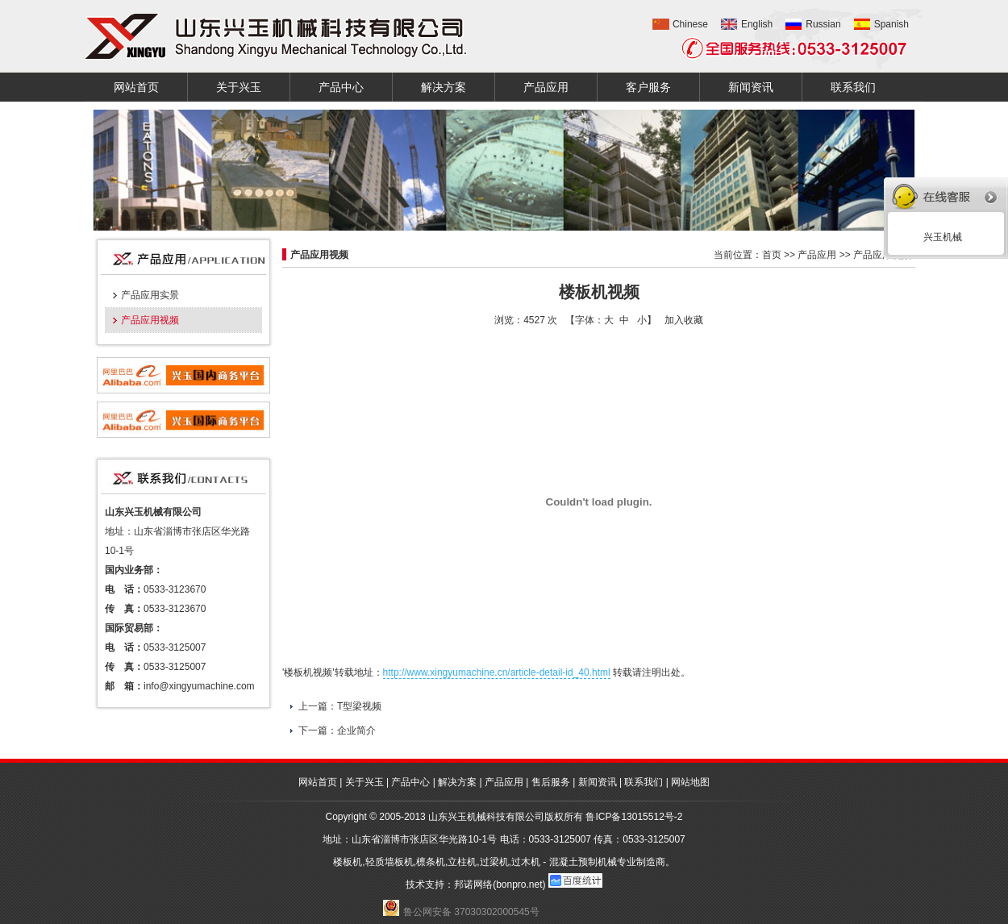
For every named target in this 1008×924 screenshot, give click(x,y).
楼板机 (347, 862)
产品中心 (341, 87)
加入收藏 (683, 320)
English (757, 24)
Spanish (891, 24)
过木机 (525, 862)
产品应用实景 (150, 295)
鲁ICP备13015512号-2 (633, 816)
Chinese (690, 24)
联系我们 (853, 87)
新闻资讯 (750, 87)
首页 (771, 254)
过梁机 (494, 862)
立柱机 (462, 862)
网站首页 (136, 87)
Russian (823, 24)
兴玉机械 (940, 237)
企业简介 (356, 730)
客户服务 (648, 87)
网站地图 (690, 782)
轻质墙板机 (389, 862)
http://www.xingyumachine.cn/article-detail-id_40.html (496, 672)
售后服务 (550, 782)
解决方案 (443, 87)
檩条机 (430, 862)
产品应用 (546, 87)
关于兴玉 (238, 87)
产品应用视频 (150, 320)
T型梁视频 (359, 706)
